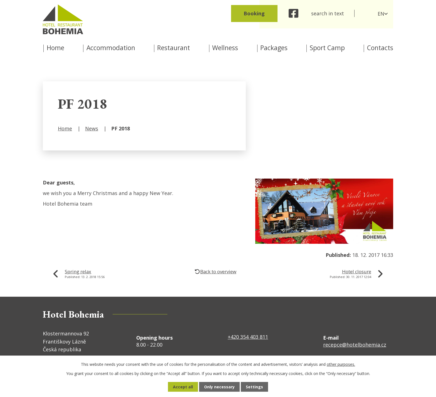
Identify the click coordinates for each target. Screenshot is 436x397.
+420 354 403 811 (248, 336)
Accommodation (110, 47)
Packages (274, 47)
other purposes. (341, 364)
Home (55, 47)
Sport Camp (327, 47)
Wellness (225, 47)
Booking (254, 13)
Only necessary (219, 386)
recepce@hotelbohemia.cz (354, 344)
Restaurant (173, 47)
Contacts (380, 47)
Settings (254, 386)
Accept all (183, 386)
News (91, 128)
